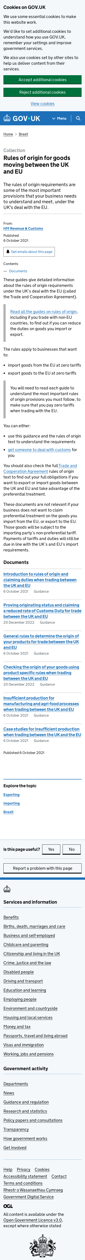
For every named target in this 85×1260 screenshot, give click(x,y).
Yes (54, 849)
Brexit (23, 134)
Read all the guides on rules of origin (43, 311)
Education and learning (24, 990)
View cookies (43, 103)
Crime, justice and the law (27, 962)
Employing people (19, 999)
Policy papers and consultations (33, 1120)
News (8, 1092)
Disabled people (18, 972)
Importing (11, 803)
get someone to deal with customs (39, 449)
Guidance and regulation (26, 1102)
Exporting (11, 794)
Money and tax (17, 1026)
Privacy (23, 1169)
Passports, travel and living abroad (35, 1035)
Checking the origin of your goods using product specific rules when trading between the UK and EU (41, 672)
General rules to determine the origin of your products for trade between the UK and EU (41, 641)
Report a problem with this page (42, 868)
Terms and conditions (23, 1183)
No (75, 849)
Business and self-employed (29, 935)
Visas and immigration (23, 1044)
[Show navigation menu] (59, 118)
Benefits (11, 917)
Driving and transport (23, 981)
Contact (59, 1176)
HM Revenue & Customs (23, 228)
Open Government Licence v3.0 (32, 1220)
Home (8, 134)
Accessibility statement (25, 1176)
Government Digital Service (28, 1196)
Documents (18, 271)
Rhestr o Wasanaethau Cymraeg (33, 1190)
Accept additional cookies (43, 79)
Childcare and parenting (25, 944)
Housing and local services (28, 1017)
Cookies (42, 1169)
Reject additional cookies (42, 92)
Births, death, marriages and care (34, 926)
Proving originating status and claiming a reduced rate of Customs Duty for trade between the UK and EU (42, 610)
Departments (15, 1083)
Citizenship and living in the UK (31, 953)
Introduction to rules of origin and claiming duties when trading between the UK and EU (40, 579)
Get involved (15, 1147)
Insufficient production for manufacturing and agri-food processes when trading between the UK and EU (41, 703)
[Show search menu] (78, 118)
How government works (25, 1138)
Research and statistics (25, 1111)
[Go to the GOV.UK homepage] (21, 118)
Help (7, 1169)
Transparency (16, 1129)
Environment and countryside (30, 1008)
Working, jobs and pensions (28, 1054)
